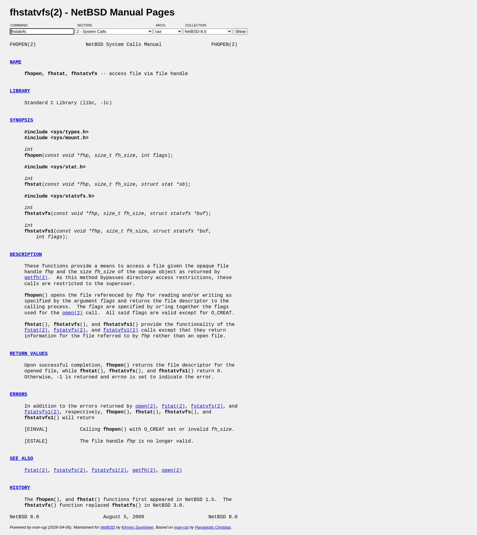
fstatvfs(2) (70, 330)
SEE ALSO (21, 458)
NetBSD (107, 527)
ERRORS (18, 394)
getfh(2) (36, 277)
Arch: (163, 25)
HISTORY (20, 488)
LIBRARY (20, 91)
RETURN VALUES (29, 353)
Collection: (196, 25)
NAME (15, 62)
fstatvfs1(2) (120, 330)
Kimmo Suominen (137, 527)
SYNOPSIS (21, 120)
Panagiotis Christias (213, 527)
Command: (21, 25)
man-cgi (181, 527)
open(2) (72, 313)
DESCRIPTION (26, 254)
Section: (86, 25)
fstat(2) (36, 330)
